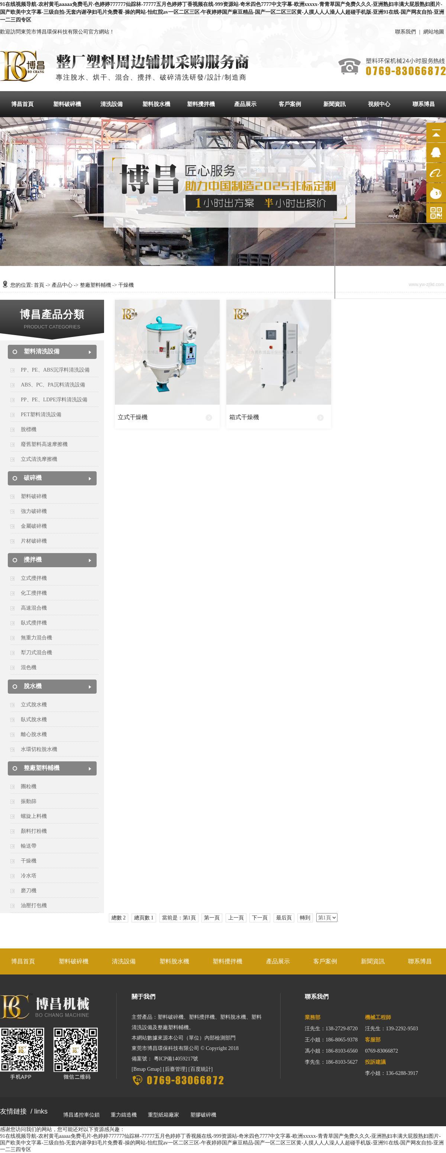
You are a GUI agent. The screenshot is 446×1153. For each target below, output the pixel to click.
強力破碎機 (34, 511)
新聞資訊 (334, 104)
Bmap (139, 1069)
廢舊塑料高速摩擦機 (44, 444)
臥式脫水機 (34, 719)
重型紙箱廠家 (163, 1115)
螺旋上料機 (34, 816)
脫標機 (28, 429)
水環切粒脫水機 (39, 749)
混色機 (28, 667)
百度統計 (200, 1069)
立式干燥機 (133, 417)
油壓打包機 (34, 905)
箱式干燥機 (244, 417)
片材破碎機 (34, 541)
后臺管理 (175, 1069)
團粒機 (28, 786)
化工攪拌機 (34, 593)
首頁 (39, 285)
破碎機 (33, 478)
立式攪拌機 (34, 578)
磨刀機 (28, 890)
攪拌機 (33, 559)
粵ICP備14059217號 (176, 1059)
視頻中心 (379, 104)
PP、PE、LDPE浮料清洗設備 (54, 399)
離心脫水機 (34, 734)
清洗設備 (111, 104)
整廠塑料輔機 (95, 285)
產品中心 (62, 285)
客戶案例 (290, 104)
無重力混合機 (36, 637)
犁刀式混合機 (36, 652)
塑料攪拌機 (201, 104)
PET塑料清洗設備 (41, 414)
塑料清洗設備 (41, 351)
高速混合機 (34, 608)
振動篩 (28, 801)
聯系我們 (405, 32)
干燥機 (28, 861)
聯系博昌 (424, 104)
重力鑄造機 (124, 1115)
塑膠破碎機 (203, 1115)
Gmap (153, 1069)
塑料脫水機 (156, 104)
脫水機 (33, 686)
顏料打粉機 (34, 831)
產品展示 (245, 104)
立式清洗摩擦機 (39, 459)
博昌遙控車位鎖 (81, 1115)
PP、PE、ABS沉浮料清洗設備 (55, 370)
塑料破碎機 (67, 104)
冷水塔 (28, 876)
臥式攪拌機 (34, 623)
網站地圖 (433, 32)
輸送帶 (28, 846)
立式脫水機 (34, 704)
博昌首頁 (22, 104)
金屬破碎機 (34, 526)
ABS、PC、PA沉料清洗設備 (53, 385)
